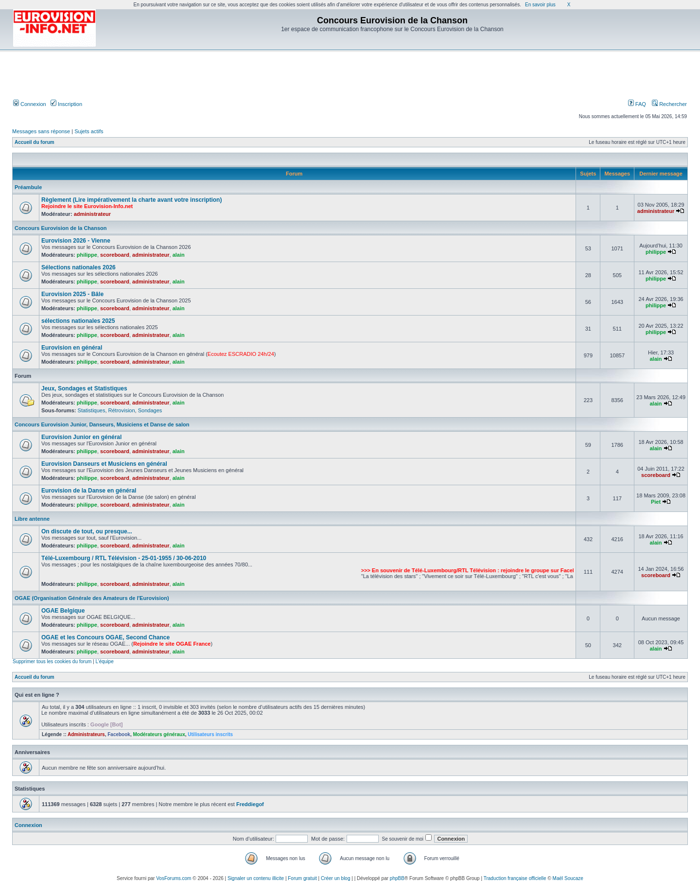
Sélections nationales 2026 (78, 267)
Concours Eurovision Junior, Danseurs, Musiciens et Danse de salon (102, 424)
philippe (87, 255)
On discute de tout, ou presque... (86, 531)
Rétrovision (121, 410)
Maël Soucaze (568, 878)
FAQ (637, 104)
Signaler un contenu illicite (256, 878)
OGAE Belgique (63, 610)
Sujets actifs (88, 131)
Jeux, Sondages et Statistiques (84, 388)
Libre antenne (32, 519)
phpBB (397, 878)
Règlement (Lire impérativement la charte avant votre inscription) (131, 199)
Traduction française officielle (515, 878)
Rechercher (669, 104)
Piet (656, 502)
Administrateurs (86, 734)
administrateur (92, 214)
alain (179, 255)
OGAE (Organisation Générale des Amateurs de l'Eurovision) (92, 598)
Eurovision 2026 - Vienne (75, 240)
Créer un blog (335, 878)
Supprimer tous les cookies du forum (52, 661)
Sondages (150, 410)
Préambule (28, 187)
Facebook (118, 734)
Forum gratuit (302, 878)
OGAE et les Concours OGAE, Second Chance (105, 637)
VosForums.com (173, 878)
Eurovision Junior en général (81, 437)
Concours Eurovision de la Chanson (60, 228)
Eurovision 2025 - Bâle (72, 294)
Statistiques (91, 410)
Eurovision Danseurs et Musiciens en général (104, 463)
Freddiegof (250, 804)
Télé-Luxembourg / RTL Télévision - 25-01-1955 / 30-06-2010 (123, 558)
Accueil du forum (34, 142)
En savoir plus (540, 4)
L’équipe (104, 661)
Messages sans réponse (41, 131)
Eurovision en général (71, 347)
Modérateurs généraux (159, 734)
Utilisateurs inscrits (210, 734)
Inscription (66, 104)
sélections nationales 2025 (78, 320)
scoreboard (114, 255)
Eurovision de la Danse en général (88, 490)
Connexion (29, 104)
